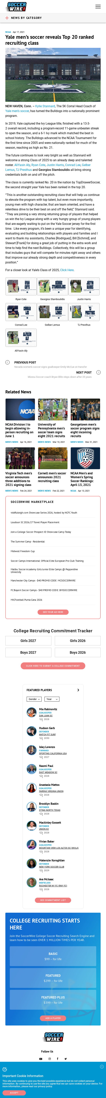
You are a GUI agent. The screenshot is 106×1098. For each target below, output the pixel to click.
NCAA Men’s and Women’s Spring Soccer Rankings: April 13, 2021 (82, 479)
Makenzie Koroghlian (52, 860)
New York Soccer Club (51, 867)
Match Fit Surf (47, 734)
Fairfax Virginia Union (51, 791)
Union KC (44, 829)
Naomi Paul (46, 766)
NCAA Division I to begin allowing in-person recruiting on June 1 (19, 430)
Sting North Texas (49, 810)
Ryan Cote (38, 165)
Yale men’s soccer (17, 111)
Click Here (67, 270)
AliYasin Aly (22, 165)
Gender (33, 699)
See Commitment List (53, 900)
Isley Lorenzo (47, 747)
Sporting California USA (53, 753)
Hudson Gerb (47, 728)
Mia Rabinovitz (48, 709)
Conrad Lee (73, 165)
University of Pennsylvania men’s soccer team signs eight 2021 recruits (51, 430)
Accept (14, 1093)
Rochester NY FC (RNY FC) (53, 886)
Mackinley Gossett (50, 822)
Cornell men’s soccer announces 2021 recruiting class (52, 477)
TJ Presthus (24, 170)
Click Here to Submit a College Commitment (53, 666)
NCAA (8, 32)
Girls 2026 (77, 641)
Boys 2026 (78, 652)
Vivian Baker (46, 841)
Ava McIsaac (46, 879)
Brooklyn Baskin (48, 803)
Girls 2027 (28, 641)
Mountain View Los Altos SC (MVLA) (59, 848)
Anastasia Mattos (49, 785)
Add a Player (53, 1018)
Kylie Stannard (45, 106)
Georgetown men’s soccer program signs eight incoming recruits (85, 430)
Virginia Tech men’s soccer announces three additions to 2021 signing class (18, 479)
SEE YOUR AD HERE (53, 612)
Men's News (11, 442)
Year (49, 699)
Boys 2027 (28, 652)
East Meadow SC (48, 772)
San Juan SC (46, 715)
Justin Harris (55, 165)
